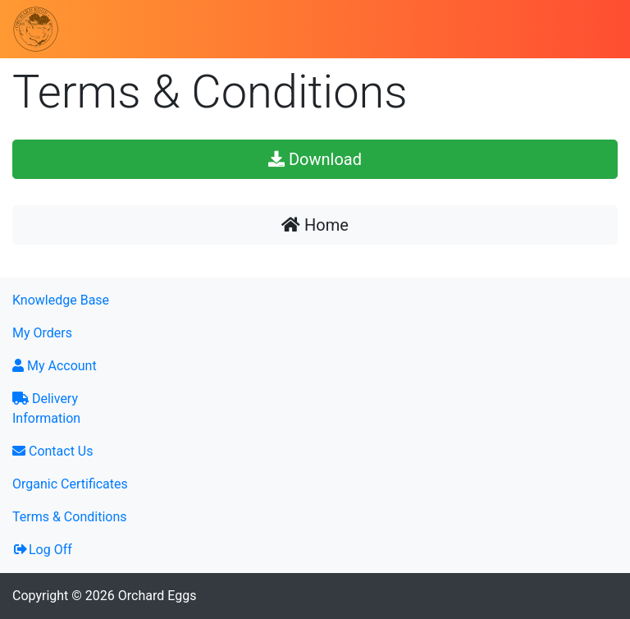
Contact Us (53, 451)
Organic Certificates (70, 484)
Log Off (42, 549)
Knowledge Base (60, 300)
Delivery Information (46, 408)
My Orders (42, 333)
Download (315, 159)
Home (315, 225)
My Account (54, 366)
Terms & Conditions (69, 517)
